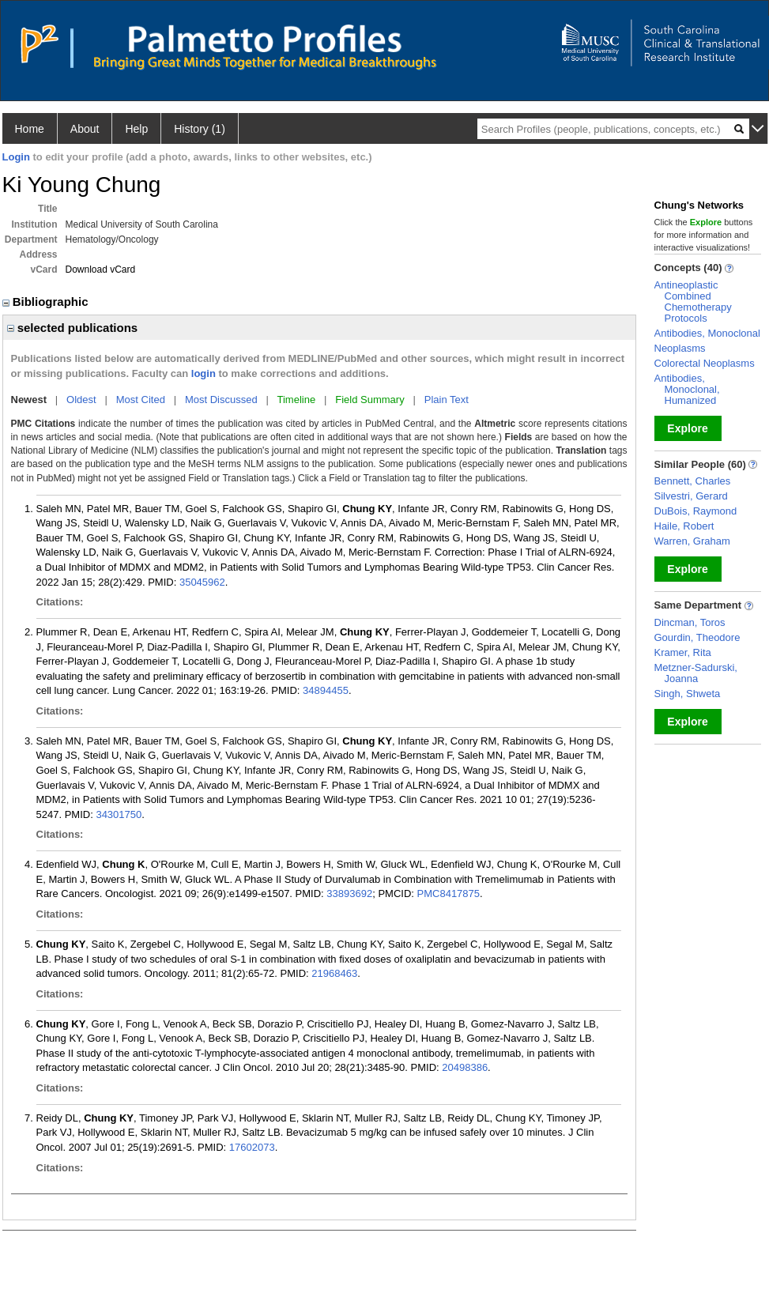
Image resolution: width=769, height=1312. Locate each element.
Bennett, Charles (692, 481)
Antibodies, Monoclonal (707, 333)
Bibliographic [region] (47, 301)
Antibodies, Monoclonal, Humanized (687, 389)
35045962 (202, 582)
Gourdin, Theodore (697, 637)
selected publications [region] (72, 327)
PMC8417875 (449, 893)
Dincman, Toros (690, 622)
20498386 (465, 1067)
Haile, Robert (684, 526)
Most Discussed (221, 399)
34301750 (118, 814)
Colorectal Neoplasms (704, 363)
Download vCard (101, 269)
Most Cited (140, 399)
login (203, 373)
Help (136, 129)
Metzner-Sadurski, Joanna (695, 673)
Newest (29, 399)
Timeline (296, 399)
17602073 (252, 1147)
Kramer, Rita (682, 652)
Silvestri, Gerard (691, 496)
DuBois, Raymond (695, 511)
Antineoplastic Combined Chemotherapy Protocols (693, 301)
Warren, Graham (692, 541)
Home (29, 129)
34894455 (326, 690)
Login (16, 157)
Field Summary (369, 399)
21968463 (334, 973)
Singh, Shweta (687, 693)
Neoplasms (680, 348)
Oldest (81, 399)
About (85, 129)
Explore (687, 428)
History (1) (199, 129)
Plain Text (446, 399)
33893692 (349, 893)
